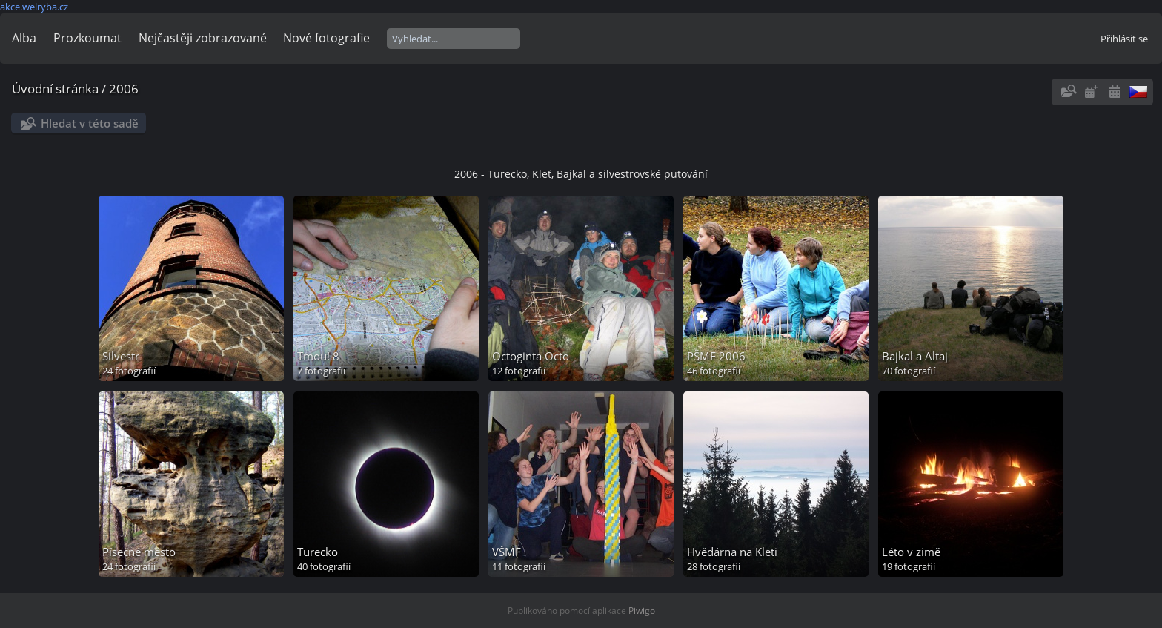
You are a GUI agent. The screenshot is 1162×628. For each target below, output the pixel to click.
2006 (124, 88)
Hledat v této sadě (90, 123)
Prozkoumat (87, 38)
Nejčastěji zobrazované (203, 38)
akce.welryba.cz (34, 6)
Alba (24, 38)
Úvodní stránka (55, 88)
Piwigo (641, 610)
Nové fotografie (326, 38)
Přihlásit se (1124, 38)
